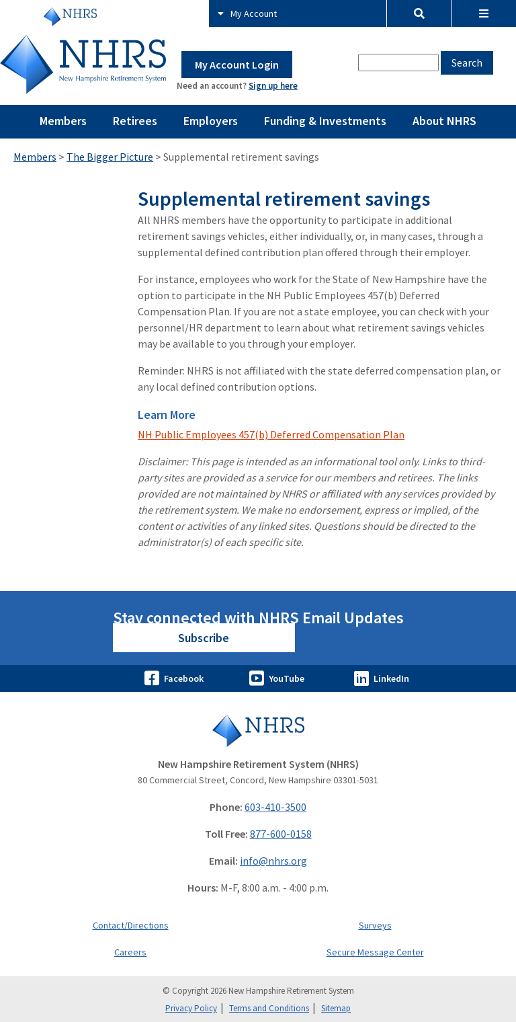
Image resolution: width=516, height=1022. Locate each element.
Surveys (375, 925)
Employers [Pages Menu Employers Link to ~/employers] (210, 120)
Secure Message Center (375, 952)
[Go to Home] (258, 730)
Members (34, 156)
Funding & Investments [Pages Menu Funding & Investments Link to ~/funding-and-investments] (325, 120)
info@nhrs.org (273, 860)
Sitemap (336, 1008)
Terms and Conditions (269, 1008)
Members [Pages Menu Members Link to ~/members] (63, 120)
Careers (130, 952)
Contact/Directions (131, 925)
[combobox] (398, 62)
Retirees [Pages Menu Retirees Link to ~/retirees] (135, 120)
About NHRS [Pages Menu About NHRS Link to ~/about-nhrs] (444, 120)
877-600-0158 (281, 833)
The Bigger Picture (110, 156)
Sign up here (273, 85)
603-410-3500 (275, 807)
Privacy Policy (191, 1008)
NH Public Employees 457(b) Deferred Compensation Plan (271, 434)
